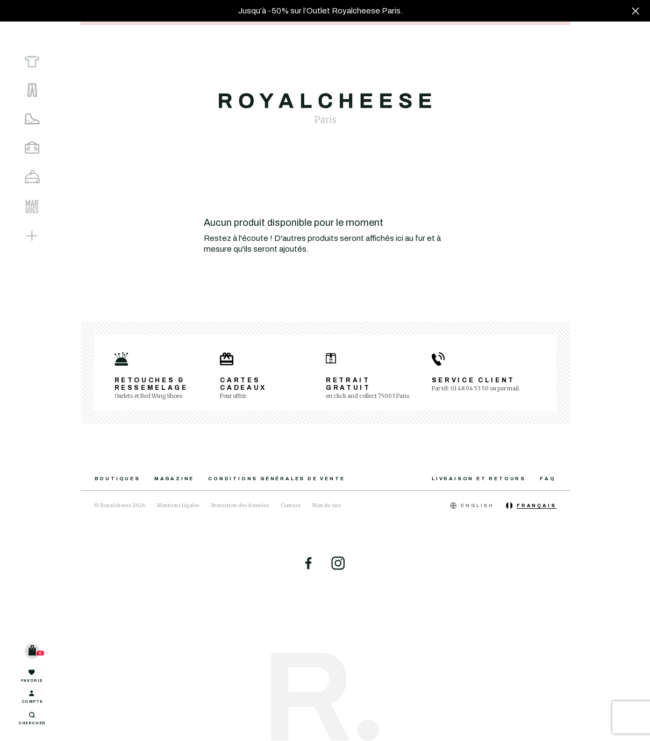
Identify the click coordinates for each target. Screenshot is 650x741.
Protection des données (240, 505)
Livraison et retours (479, 478)
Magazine (174, 478)
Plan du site (326, 505)
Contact (291, 505)
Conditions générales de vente (276, 478)
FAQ (547, 478)
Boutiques (117, 478)
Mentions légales (178, 505)
